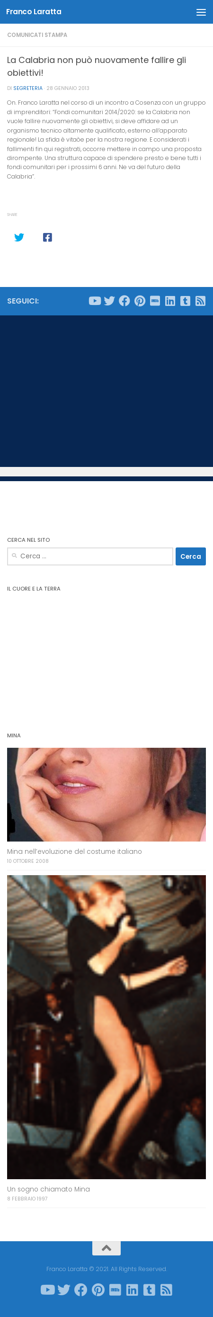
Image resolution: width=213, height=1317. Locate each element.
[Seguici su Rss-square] (200, 300)
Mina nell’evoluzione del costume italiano (74, 851)
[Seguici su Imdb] (154, 300)
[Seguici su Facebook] (124, 300)
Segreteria (28, 88)
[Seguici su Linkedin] (170, 300)
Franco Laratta (33, 12)
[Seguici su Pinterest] (139, 300)
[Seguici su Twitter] (109, 300)
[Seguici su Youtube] (94, 300)
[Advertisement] (106, 391)
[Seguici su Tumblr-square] (185, 300)
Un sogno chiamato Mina (48, 1189)
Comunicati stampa (37, 35)
